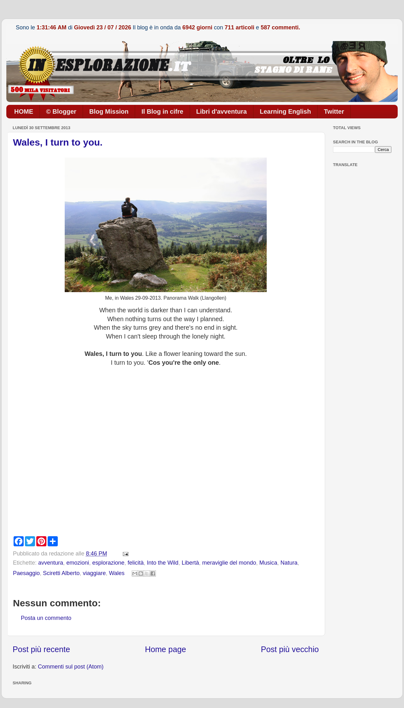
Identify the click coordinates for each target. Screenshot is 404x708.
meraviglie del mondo (229, 563)
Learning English (285, 111)
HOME (23, 111)
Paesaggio (26, 573)
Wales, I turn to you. (58, 142)
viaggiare (94, 573)
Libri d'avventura (221, 111)
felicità (136, 563)
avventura (50, 563)
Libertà (190, 563)
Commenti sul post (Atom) (71, 666)
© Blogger (61, 111)
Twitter (334, 111)
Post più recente (41, 649)
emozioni (77, 563)
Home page (165, 649)
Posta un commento (46, 618)
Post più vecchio (290, 649)
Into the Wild (162, 563)
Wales (116, 573)
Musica (268, 563)
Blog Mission (108, 111)
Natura (289, 563)
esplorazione (108, 563)
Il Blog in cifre (162, 111)
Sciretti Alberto (61, 573)
